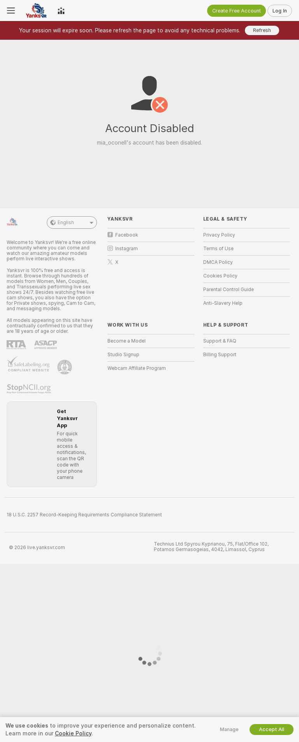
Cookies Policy (220, 276)
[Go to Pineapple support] (65, 367)
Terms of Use (218, 248)
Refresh (262, 30)
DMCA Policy (218, 262)
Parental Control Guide (228, 289)
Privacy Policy (219, 235)
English (71, 222)
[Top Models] (61, 10)
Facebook (122, 235)
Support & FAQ (219, 341)
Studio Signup (123, 354)
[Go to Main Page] (36, 10)
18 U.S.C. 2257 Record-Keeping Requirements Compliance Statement (84, 515)
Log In (280, 11)
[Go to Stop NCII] (30, 389)
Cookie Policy (73, 733)
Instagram (122, 248)
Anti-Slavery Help (223, 303)
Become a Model (126, 341)
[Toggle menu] (11, 10)
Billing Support (219, 354)
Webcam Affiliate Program (136, 368)
